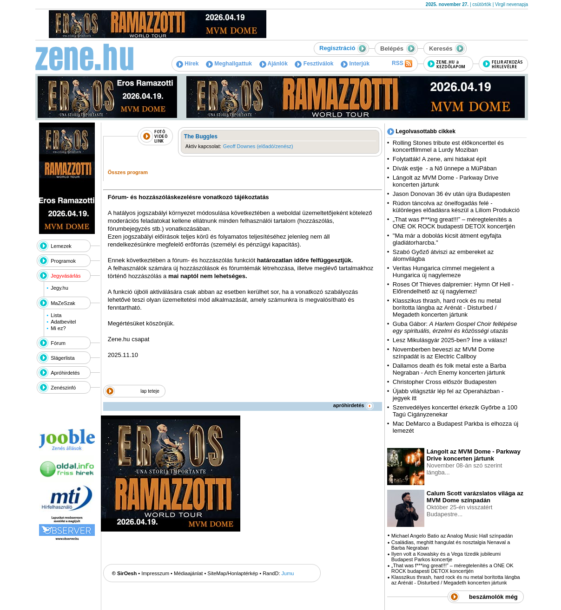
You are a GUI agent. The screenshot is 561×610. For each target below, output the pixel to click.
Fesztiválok (314, 63)
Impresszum (155, 573)
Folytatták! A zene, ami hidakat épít (440, 159)
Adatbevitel (63, 321)
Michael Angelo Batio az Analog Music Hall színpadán (452, 536)
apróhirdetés (353, 405)
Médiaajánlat (188, 573)
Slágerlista (62, 358)
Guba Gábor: (455, 327)
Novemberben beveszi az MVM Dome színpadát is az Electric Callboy (444, 353)
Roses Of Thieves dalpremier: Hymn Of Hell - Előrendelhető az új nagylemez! (453, 288)
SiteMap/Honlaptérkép (232, 573)
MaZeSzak (63, 303)
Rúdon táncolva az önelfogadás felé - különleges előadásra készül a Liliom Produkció (456, 207)
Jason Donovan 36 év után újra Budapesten (451, 193)
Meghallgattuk (229, 63)
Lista (56, 315)
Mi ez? (58, 328)
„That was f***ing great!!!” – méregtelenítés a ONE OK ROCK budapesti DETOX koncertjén (454, 223)
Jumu (288, 573)
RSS (402, 63)
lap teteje (149, 391)
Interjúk (355, 63)
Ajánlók (273, 63)
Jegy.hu (59, 288)
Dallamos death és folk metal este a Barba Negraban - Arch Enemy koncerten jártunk (449, 369)
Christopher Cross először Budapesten (444, 381)
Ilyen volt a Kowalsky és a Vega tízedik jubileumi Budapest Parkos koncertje (446, 556)
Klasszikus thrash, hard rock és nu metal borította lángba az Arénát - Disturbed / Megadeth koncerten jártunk (447, 307)
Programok (63, 261)
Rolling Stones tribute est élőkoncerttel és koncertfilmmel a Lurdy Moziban (448, 146)
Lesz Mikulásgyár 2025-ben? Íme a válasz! (450, 340)
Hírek (187, 63)
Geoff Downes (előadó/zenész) (258, 146)
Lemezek (61, 246)
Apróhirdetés (65, 373)
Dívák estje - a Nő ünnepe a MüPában (445, 168)
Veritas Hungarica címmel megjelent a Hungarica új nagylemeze (444, 272)
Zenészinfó (63, 387)
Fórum (58, 343)
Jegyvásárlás (65, 276)
